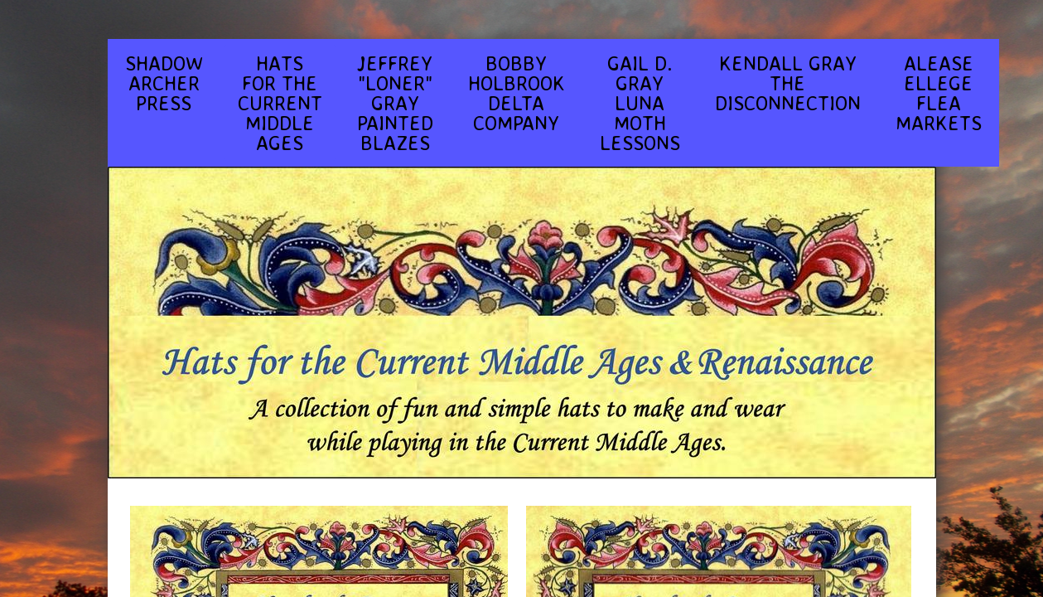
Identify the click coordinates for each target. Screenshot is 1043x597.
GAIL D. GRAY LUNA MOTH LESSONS (640, 103)
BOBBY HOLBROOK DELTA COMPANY (516, 93)
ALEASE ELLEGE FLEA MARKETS (939, 93)
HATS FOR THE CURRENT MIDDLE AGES (280, 103)
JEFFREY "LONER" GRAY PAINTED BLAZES (395, 103)
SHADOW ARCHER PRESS (164, 83)
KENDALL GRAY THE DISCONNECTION (788, 83)
